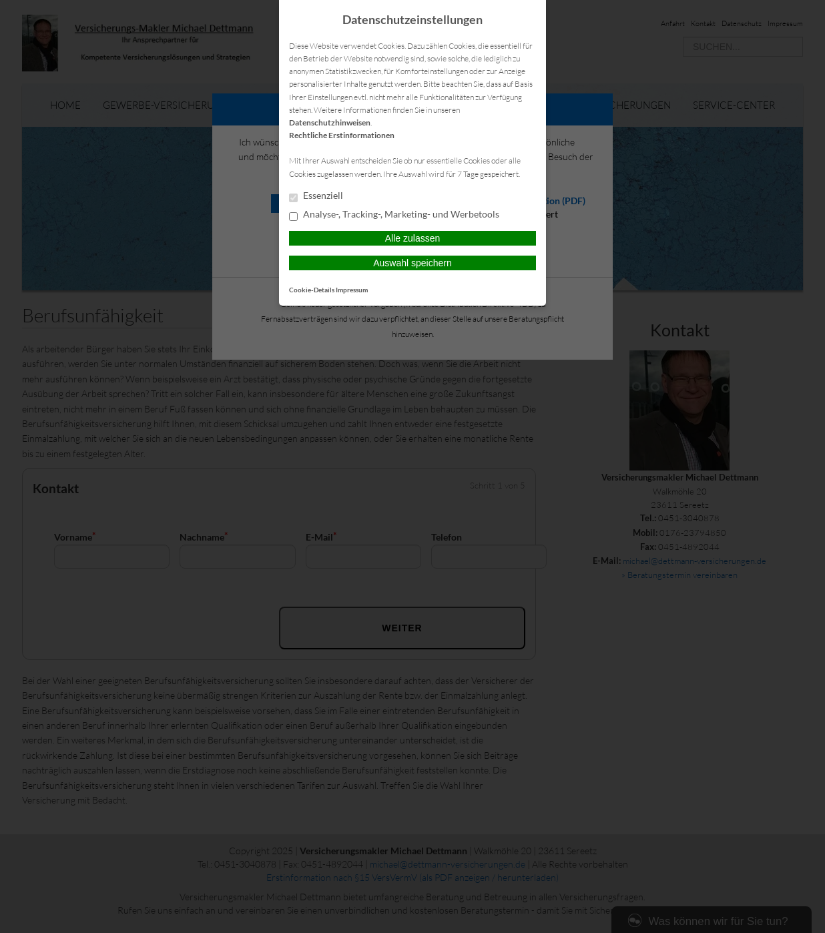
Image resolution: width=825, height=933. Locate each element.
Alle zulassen (413, 238)
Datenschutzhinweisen (329, 122)
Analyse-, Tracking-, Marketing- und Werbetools (394, 215)
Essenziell (316, 196)
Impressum (352, 290)
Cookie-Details (311, 290)
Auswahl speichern (412, 263)
